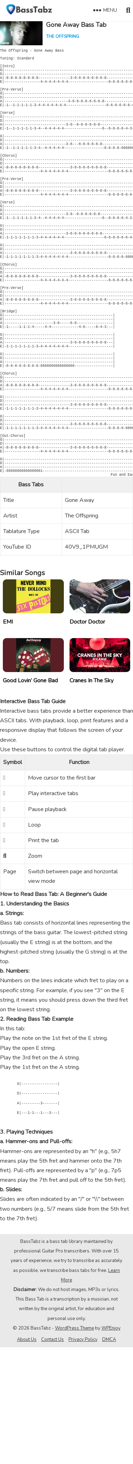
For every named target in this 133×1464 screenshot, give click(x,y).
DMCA (109, 1456)
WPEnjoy (111, 1445)
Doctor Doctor (87, 738)
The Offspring (62, 36)
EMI (8, 738)
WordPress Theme (74, 1445)
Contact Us (52, 1456)
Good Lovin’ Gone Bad (30, 797)
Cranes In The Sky (91, 797)
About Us (27, 1456)
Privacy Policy (83, 1456)
